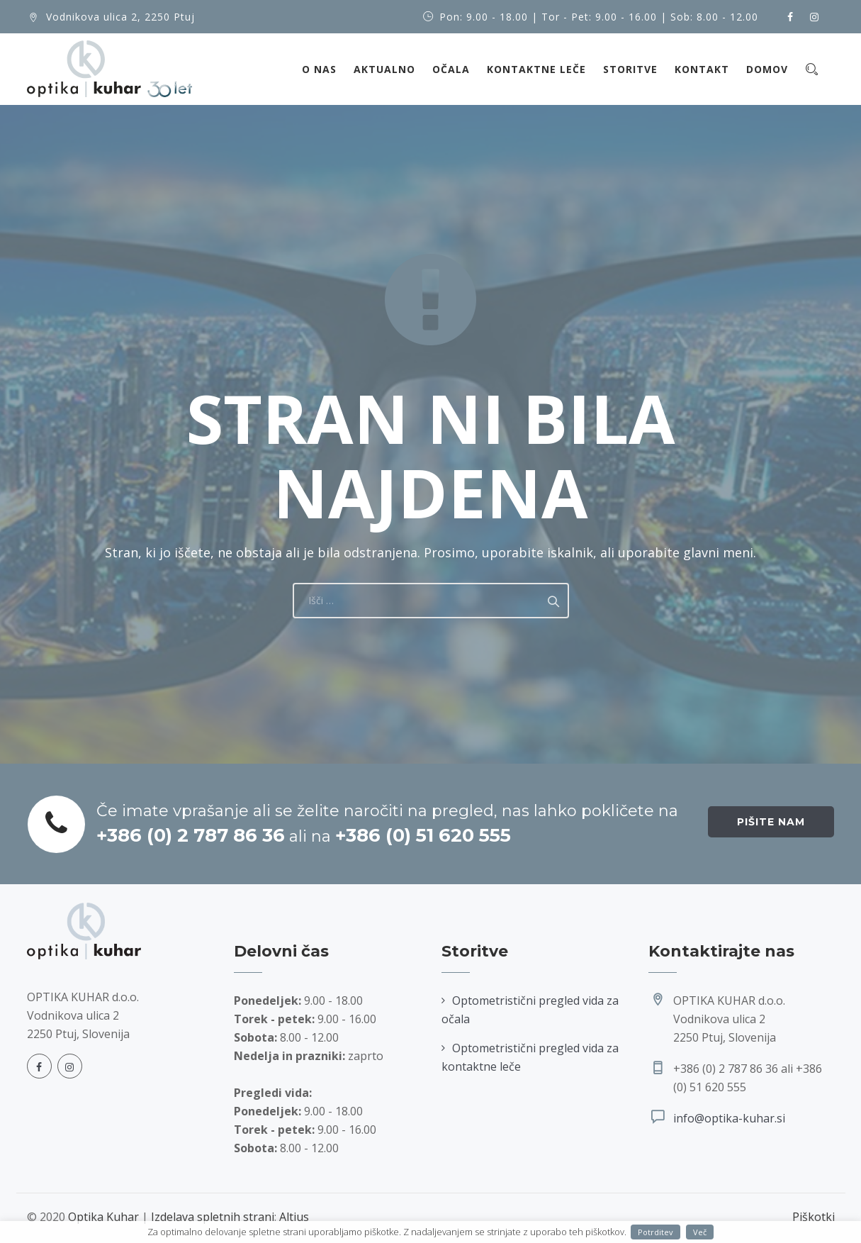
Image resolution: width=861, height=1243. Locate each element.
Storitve (630, 69)
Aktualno (384, 69)
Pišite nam (771, 821)
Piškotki (813, 1217)
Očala (451, 69)
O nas (319, 69)
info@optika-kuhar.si (729, 1118)
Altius (294, 1217)
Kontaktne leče (536, 69)
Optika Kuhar (103, 1217)
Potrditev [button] (655, 1232)
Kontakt (702, 69)
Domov (767, 69)
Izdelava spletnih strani (212, 1217)
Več (700, 1232)
